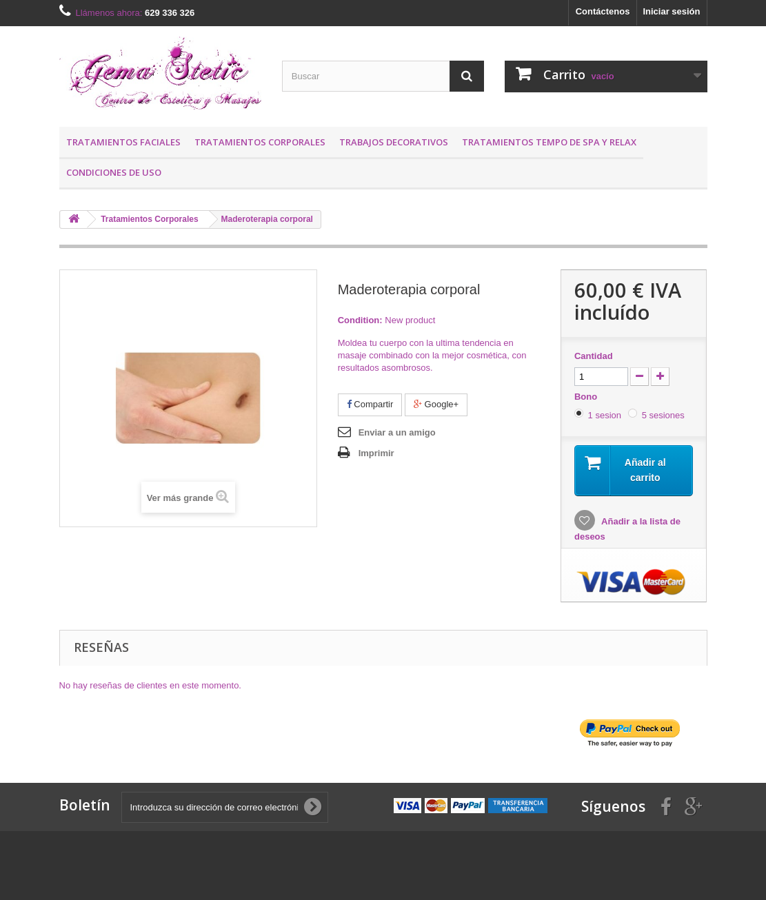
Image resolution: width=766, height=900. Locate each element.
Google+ (436, 404)
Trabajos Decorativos (393, 142)
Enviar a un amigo (397, 432)
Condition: (360, 320)
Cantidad (593, 356)
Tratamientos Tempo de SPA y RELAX (549, 142)
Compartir (370, 404)
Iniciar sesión (671, 11)
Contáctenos (603, 11)
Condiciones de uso (113, 172)
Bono (587, 396)
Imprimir (376, 453)
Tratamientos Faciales (123, 142)
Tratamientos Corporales (259, 142)
